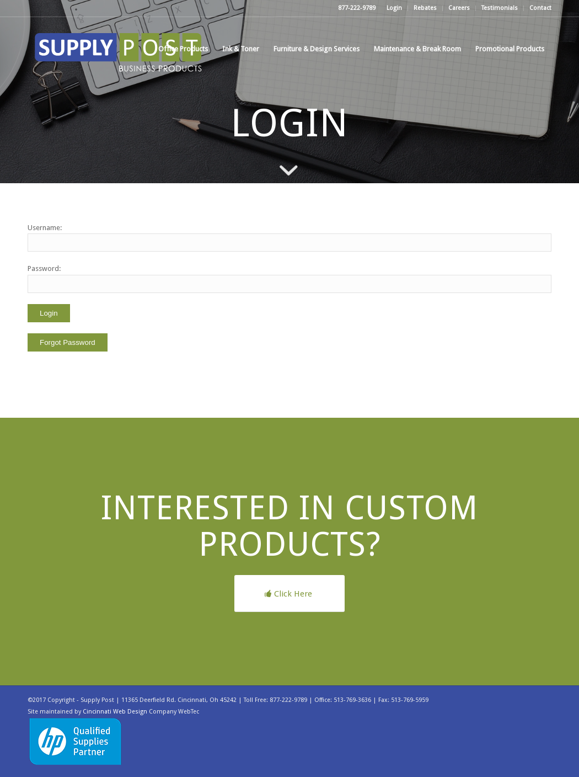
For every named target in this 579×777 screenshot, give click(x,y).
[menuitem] (394, 8)
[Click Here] (289, 593)
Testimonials (499, 8)
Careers (459, 8)
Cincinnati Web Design (115, 711)
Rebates (425, 8)
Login (394, 8)
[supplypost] (119, 49)
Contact (540, 8)
